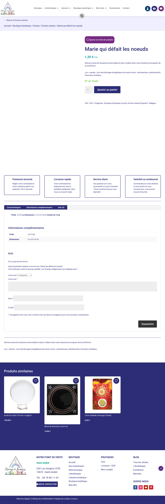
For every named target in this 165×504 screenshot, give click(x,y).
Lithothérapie (50, 8)
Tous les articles (140, 462)
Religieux (152, 103)
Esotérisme (138, 470)
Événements (114, 8)
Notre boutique (75, 470)
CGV (103, 462)
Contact (126, 8)
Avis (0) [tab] (61, 207)
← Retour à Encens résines (16, 20)
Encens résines (48, 26)
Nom (10, 298)
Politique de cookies (62, 499)
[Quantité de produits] (89, 89)
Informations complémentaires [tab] (39, 207)
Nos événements (76, 466)
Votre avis (12, 279)
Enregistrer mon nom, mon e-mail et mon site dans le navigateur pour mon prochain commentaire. (49, 315)
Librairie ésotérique (77, 477)
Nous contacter (50, 485)
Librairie (64, 8)
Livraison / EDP (108, 465)
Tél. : (39, 477)
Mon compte (107, 469)
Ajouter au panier (107, 89)
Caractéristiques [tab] (14, 207)
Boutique (38, 8)
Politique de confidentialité (42, 499)
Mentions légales (23, 499)
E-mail (11, 308)
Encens (36, 26)
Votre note (13, 275)
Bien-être (100, 8)
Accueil (7, 26)
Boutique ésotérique (82, 8)
